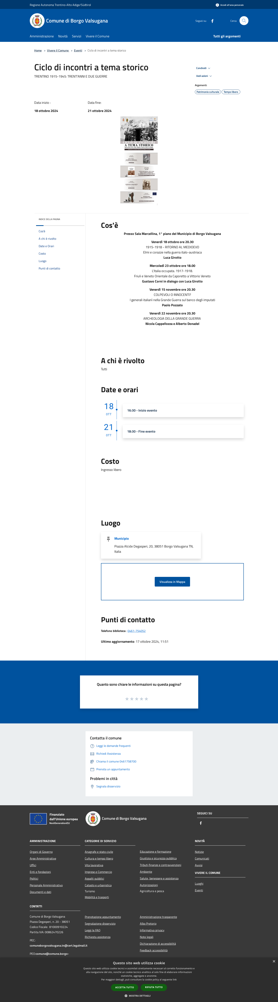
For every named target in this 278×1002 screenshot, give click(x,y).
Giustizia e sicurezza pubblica (158, 858)
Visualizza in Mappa (172, 581)
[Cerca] (244, 20)
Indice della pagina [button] (49, 219)
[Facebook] (211, 20)
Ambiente (146, 871)
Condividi (203, 68)
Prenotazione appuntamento (103, 917)
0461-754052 (137, 631)
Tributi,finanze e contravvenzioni (160, 865)
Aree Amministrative (43, 858)
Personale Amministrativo (46, 885)
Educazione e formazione (155, 851)
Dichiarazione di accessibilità (158, 943)
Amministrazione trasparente (158, 917)
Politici (34, 878)
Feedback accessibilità (154, 950)
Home (38, 50)
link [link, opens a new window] (175, 979)
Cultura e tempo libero (99, 858)
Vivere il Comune (58, 50)
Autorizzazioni (149, 885)
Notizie (199, 852)
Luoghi (199, 883)
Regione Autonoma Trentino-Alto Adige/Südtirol (60, 5)
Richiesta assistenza (97, 937)
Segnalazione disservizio (100, 923)
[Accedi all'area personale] (229, 5)
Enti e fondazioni (40, 872)
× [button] (273, 961)
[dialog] (139, 980)
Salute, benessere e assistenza (159, 878)
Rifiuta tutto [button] (154, 987)
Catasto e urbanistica (98, 885)
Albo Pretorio (148, 923)
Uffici (33, 865)
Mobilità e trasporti (97, 897)
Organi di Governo (41, 852)
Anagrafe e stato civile (99, 852)
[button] (139, 996)
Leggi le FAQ (92, 930)
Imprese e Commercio (98, 872)
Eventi (78, 50)
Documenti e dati (40, 892)
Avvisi (199, 865)
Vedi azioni (204, 76)
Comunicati (202, 858)
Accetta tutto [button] (124, 987)
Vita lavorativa (94, 865)
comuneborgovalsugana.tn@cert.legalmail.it (58, 945)
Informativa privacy (152, 930)
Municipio (121, 538)
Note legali (146, 937)
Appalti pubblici (94, 878)
